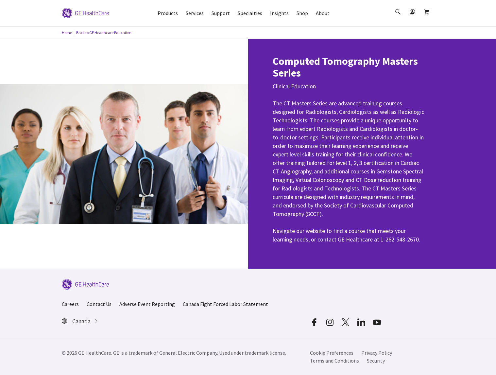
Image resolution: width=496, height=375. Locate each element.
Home (67, 32)
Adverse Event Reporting (147, 304)
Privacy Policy (376, 352)
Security (376, 360)
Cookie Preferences (331, 352)
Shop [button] (302, 13)
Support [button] (221, 13)
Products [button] (168, 13)
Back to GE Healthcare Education (103, 32)
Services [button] (195, 13)
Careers (70, 304)
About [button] (323, 13)
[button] (398, 17)
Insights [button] (279, 13)
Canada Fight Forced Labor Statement (225, 304)
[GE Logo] (85, 12)
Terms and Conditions (334, 360)
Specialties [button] (250, 13)
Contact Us (99, 304)
